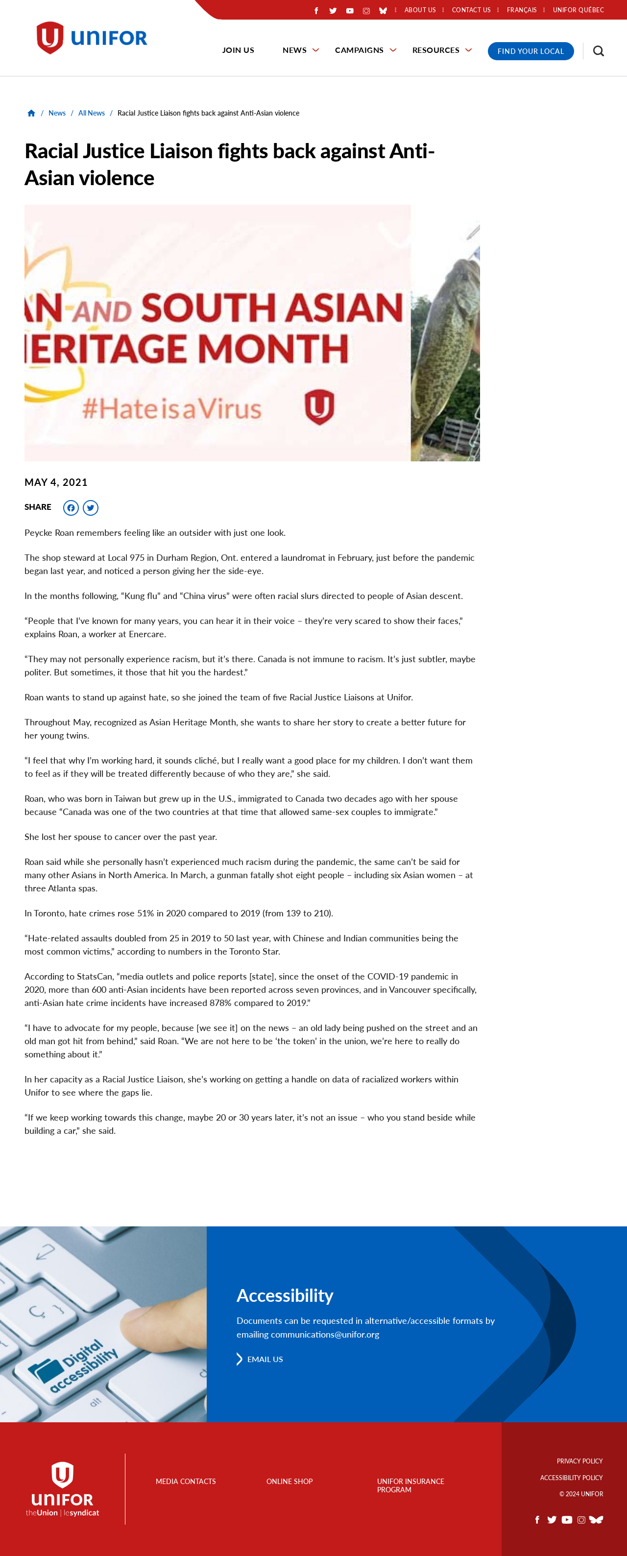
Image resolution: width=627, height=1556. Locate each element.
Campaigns (359, 49)
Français (522, 10)
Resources (436, 49)
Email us (265, 1359)
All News (91, 113)
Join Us (238, 49)
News (295, 49)
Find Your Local (531, 51)
